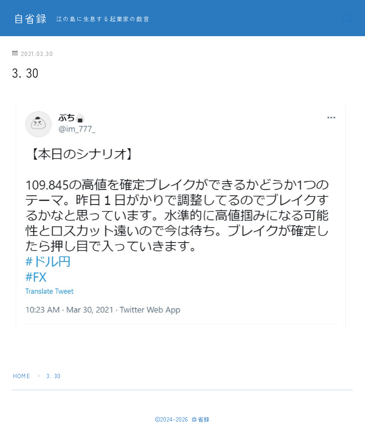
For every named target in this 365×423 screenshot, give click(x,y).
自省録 (30, 18)
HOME (21, 376)
